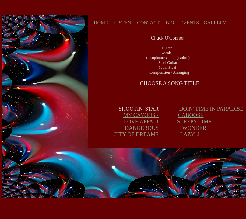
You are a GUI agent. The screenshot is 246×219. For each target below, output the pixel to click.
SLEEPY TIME (194, 122)
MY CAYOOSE (141, 115)
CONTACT (148, 22)
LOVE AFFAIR (141, 122)
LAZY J (189, 134)
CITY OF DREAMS (136, 134)
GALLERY (215, 22)
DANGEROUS (142, 128)
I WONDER (192, 128)
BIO (170, 22)
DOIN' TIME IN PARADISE (211, 109)
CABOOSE (190, 115)
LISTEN (122, 22)
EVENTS (189, 22)
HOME (101, 22)
